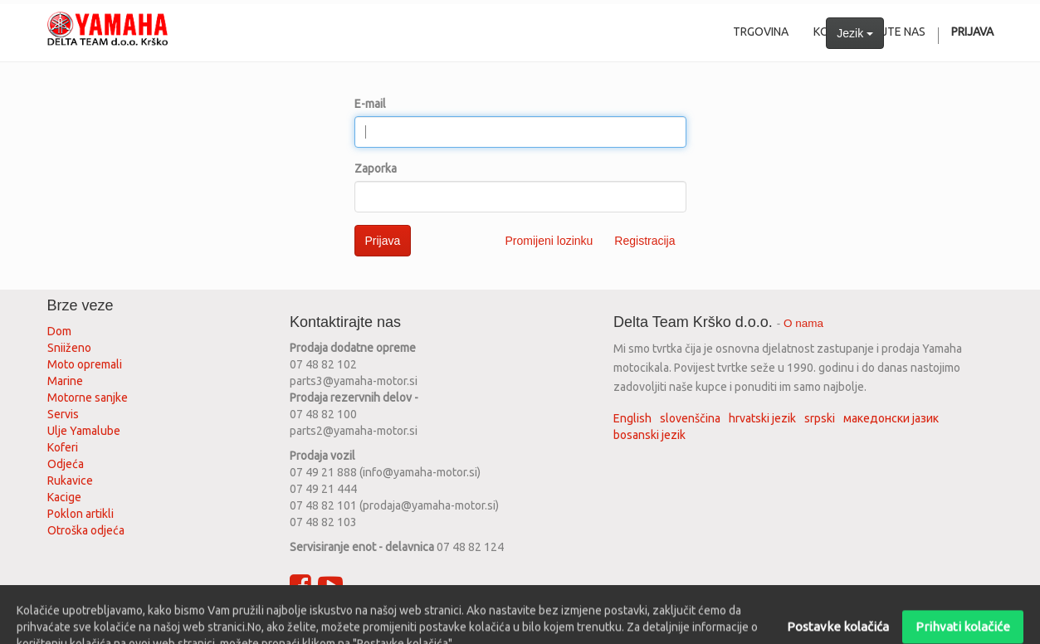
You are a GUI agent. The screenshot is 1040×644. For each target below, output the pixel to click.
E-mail (370, 103)
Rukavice (70, 480)
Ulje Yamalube (83, 430)
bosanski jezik (649, 435)
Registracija (644, 240)
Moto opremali (84, 364)
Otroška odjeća (86, 530)
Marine (65, 381)
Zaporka (375, 168)
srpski (819, 418)
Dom (59, 331)
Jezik (855, 33)
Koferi (62, 447)
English (632, 418)
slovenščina (690, 418)
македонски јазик (891, 418)
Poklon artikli (80, 513)
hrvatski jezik (762, 418)
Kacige (64, 497)
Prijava (383, 240)
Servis (64, 414)
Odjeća (65, 464)
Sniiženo (69, 347)
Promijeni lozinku (549, 240)
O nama (803, 323)
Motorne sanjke (87, 397)
